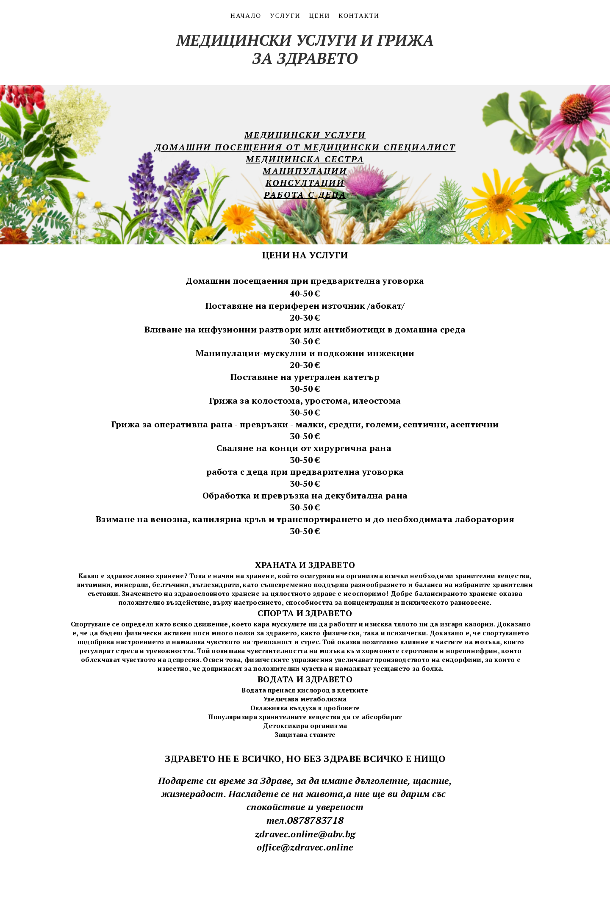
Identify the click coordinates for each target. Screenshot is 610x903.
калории (479, 624)
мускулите (288, 624)
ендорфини (462, 659)
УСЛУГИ (285, 15)
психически (405, 633)
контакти (359, 15)
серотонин (419, 650)
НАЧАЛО (245, 15)
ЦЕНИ (319, 15)
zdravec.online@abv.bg (305, 834)
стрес (310, 641)
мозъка (487, 641)
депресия (184, 659)
